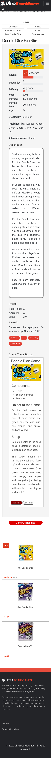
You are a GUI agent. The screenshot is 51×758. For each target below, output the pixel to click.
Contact (5, 723)
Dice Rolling (34, 338)
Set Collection (15, 343)
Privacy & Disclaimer (10, 729)
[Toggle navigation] (47, 3)
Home (4, 11)
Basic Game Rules (13, 30)
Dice (23, 338)
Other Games (38, 34)
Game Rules (28, 503)
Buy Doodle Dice (13, 34)
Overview (13, 26)
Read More (16, 503)
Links (37, 30)
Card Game (14, 338)
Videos (38, 26)
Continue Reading (25, 522)
